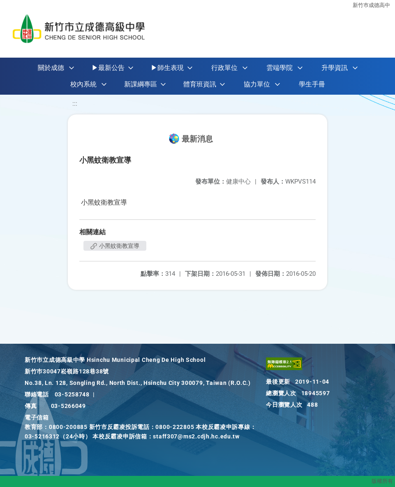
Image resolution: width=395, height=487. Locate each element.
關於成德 (51, 68)
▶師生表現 (167, 68)
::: (74, 103)
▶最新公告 (108, 68)
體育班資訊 (199, 84)
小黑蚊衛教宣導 (114, 245)
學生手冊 (312, 84)
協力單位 (257, 84)
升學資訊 (334, 68)
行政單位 (224, 68)
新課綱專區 (140, 84)
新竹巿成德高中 (371, 5)
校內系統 (83, 84)
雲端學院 (279, 68)
